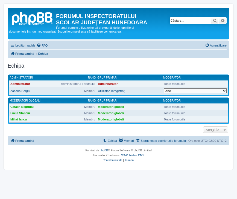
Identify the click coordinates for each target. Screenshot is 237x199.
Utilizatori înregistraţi (111, 91)
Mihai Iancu (18, 119)
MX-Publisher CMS (132, 155)
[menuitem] (42, 45)
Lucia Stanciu (20, 113)
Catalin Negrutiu (22, 106)
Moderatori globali (25, 100)
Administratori (21, 77)
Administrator (20, 83)
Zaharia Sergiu (20, 91)
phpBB (104, 150)
